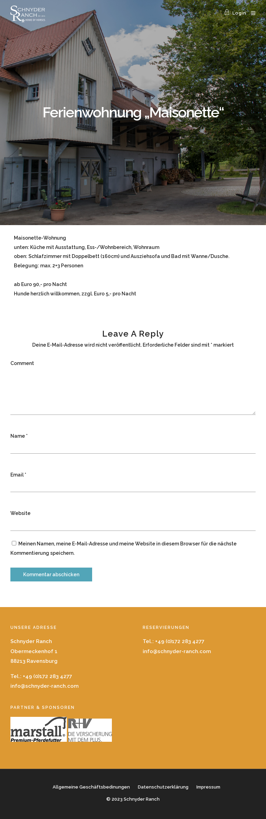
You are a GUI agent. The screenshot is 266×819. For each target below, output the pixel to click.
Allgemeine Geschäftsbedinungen (91, 787)
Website (20, 513)
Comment (22, 363)
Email (17, 475)
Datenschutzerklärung (163, 787)
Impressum (208, 787)
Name (17, 436)
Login (235, 13)
